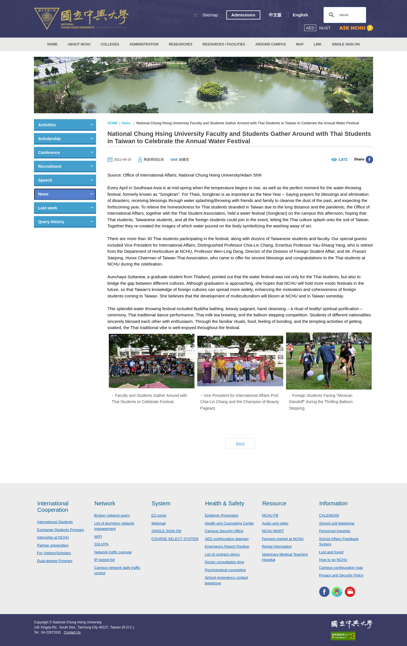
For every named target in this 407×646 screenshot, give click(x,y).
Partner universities (52, 545)
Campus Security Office (224, 531)
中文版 (275, 14)
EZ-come (158, 515)
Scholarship (49, 138)
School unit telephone (336, 523)
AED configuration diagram (226, 539)
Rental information (277, 546)
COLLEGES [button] (110, 44)
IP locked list (104, 560)
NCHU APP (337, 592)
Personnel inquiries (334, 531)
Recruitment (49, 166)
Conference (49, 152)
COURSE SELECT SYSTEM (175, 539)
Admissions (243, 14)
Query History (51, 221)
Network (104, 503)
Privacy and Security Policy (341, 575)
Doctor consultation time (224, 562)
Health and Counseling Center (229, 523)
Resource (274, 503)
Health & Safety (224, 503)
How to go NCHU (333, 560)
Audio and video (275, 523)
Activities (47, 125)
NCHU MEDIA (350, 592)
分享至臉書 (369, 159)
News (43, 194)
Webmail (158, 523)
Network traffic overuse (113, 552)
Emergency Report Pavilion (227, 546)
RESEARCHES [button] (180, 44)
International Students (55, 522)
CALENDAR (329, 515)
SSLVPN (101, 544)
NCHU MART (273, 531)
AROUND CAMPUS (270, 44)
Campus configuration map (341, 567)
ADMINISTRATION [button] (144, 44)
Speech (45, 180)
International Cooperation (52, 506)
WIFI (98, 536)
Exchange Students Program (60, 530)
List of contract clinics (222, 554)
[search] (343, 15)
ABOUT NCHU (79, 44)
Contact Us (72, 632)
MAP (300, 44)
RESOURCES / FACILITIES (224, 44)
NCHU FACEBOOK (324, 592)
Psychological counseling (225, 570)
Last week (47, 208)
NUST (325, 27)
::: (195, 14)
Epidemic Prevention (221, 515)
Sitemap (210, 14)
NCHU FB (270, 515)
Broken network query (112, 515)
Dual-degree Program (54, 561)
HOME (52, 44)
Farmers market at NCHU (283, 539)
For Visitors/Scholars (54, 553)
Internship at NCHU (53, 537)
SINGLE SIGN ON (346, 44)
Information (333, 503)
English (300, 14)
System (161, 503)
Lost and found (331, 552)
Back (240, 443)
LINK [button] (318, 44)
